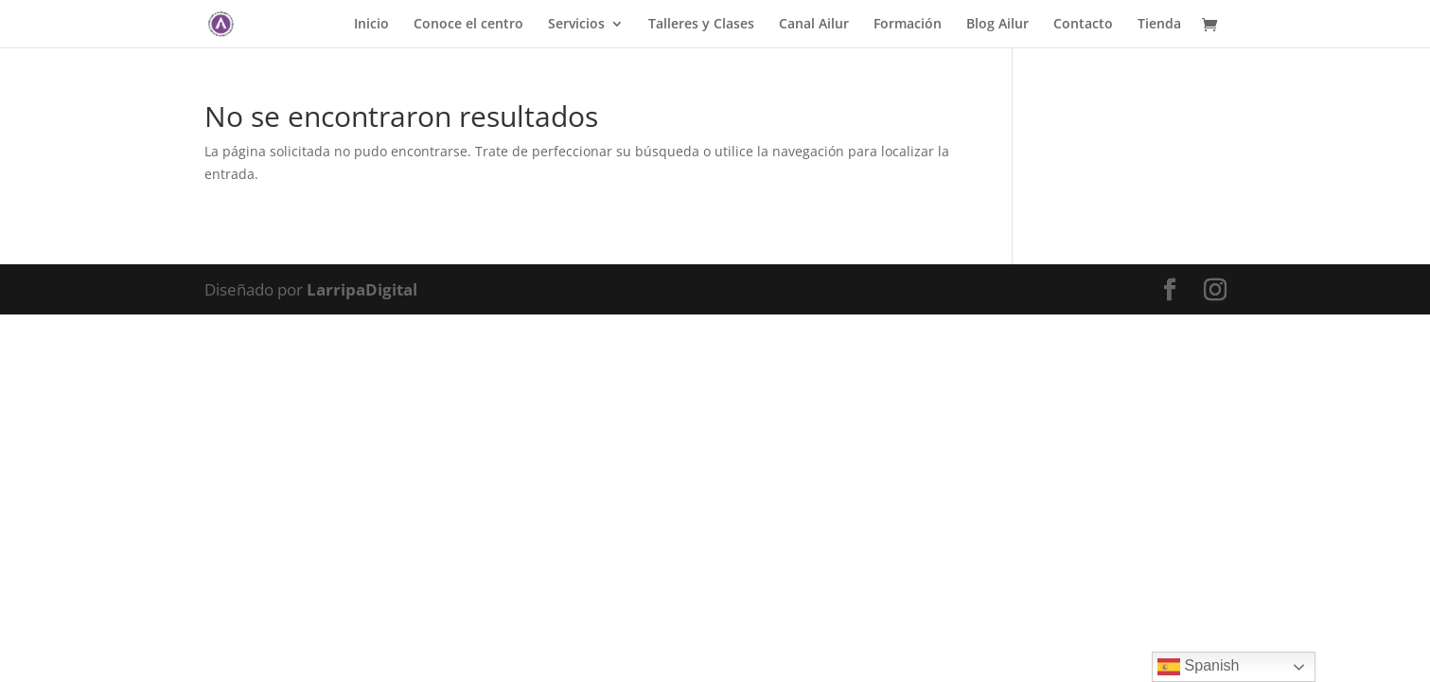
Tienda (1159, 24)
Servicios (576, 24)
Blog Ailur (997, 24)
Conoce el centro (468, 24)
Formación (908, 24)
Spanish (1198, 666)
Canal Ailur (814, 24)
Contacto (1083, 24)
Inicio (371, 24)
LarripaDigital (362, 289)
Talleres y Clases (701, 24)
